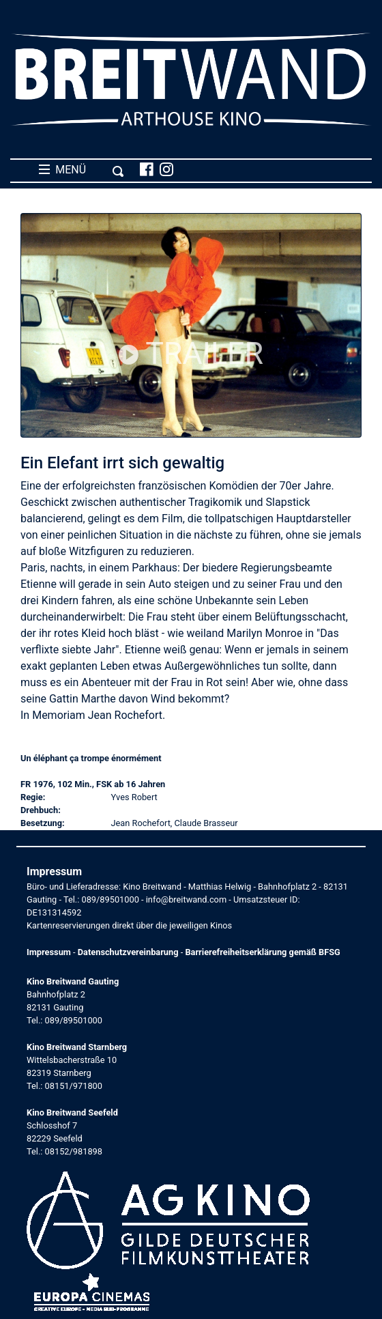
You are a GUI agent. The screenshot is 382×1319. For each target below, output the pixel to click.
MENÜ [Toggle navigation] (81, 170)
